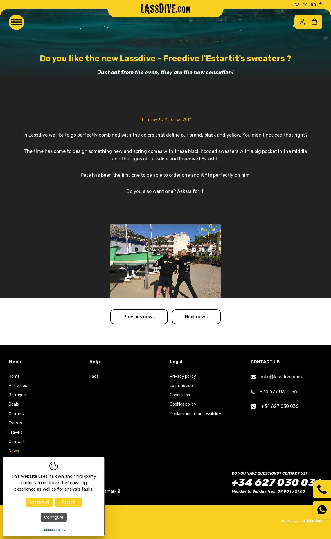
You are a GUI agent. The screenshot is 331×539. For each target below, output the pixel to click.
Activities (18, 386)
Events (15, 424)
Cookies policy (183, 405)
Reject (68, 502)
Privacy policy (183, 377)
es (305, 4)
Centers (16, 414)
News (14, 452)
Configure (53, 517)
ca (297, 4)
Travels (15, 433)
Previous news (137, 317)
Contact (17, 442)
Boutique (17, 396)
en (313, 4)
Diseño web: (301, 522)
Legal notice (181, 386)
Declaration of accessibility (195, 414)
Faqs (93, 377)
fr (320, 4)
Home (14, 377)
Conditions (180, 396)
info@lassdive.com (276, 378)
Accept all (39, 502)
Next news (198, 317)
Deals (14, 405)
